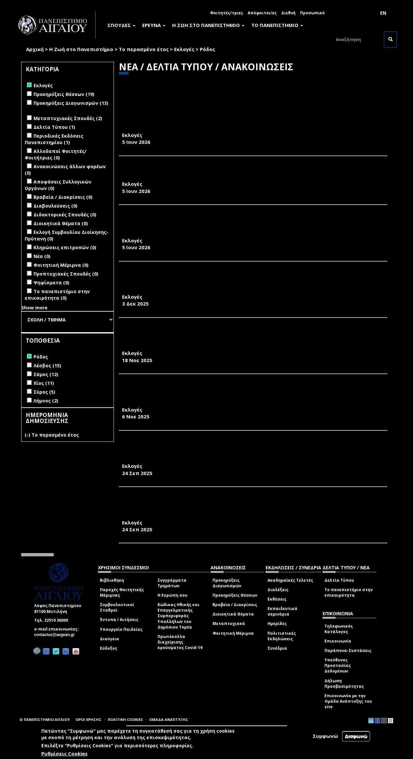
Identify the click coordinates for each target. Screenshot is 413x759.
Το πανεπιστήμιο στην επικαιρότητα (348, 592)
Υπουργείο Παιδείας (121, 629)
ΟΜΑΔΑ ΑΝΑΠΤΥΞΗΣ (168, 719)
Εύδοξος (108, 648)
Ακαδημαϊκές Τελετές (290, 580)
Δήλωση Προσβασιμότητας (344, 683)
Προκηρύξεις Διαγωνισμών (227, 583)
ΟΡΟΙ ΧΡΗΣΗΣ (89, 719)
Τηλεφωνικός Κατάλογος (338, 628)
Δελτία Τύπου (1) (54, 127)
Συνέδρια (277, 648)
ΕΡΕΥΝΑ (153, 25)
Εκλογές (184, 49)
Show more (34, 308)
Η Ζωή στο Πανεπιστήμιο (81, 49)
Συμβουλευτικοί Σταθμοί (117, 607)
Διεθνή (288, 13)
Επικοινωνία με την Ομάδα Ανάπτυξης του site (348, 701)
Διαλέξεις (278, 589)
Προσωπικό (312, 13)
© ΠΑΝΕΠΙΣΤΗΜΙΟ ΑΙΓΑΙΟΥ (45, 719)
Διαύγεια (109, 639)
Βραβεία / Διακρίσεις (235, 604)
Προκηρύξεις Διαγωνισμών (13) (71, 103)
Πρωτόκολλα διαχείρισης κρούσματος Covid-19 (180, 642)
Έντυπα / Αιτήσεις (119, 619)
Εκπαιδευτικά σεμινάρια (282, 611)
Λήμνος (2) (46, 401)
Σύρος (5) (44, 392)
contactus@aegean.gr (56, 634)
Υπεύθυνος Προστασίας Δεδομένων (337, 665)
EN (383, 13)
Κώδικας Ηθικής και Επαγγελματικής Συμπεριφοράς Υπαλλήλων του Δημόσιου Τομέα (179, 616)
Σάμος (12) (46, 374)
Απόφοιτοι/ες (262, 13)
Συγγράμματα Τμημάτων (172, 583)
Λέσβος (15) (47, 365)
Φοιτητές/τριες (226, 13)
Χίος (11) (44, 383)
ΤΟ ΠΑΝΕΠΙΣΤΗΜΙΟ (277, 25)
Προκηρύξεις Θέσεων (235, 595)
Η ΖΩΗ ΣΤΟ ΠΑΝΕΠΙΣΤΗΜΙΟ (208, 25)
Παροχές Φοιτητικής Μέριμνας (122, 592)
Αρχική (35, 49)
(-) (28, 435)
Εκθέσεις (277, 599)
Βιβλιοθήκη (112, 580)
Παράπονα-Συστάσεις (347, 650)
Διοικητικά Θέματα (233, 614)
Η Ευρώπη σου (172, 595)
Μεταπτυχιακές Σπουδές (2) (68, 118)
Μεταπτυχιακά (229, 623)
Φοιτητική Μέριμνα (233, 633)
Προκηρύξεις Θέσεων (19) (64, 94)
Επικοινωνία (337, 641)
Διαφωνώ (356, 736)
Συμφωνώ (325, 736)
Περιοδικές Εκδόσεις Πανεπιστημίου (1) (54, 139)
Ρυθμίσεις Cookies (64, 753)
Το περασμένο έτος (144, 49)
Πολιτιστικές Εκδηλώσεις (282, 636)
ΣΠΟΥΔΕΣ (121, 25)
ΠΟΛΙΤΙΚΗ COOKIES (125, 719)
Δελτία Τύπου (339, 580)
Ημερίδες (277, 623)
